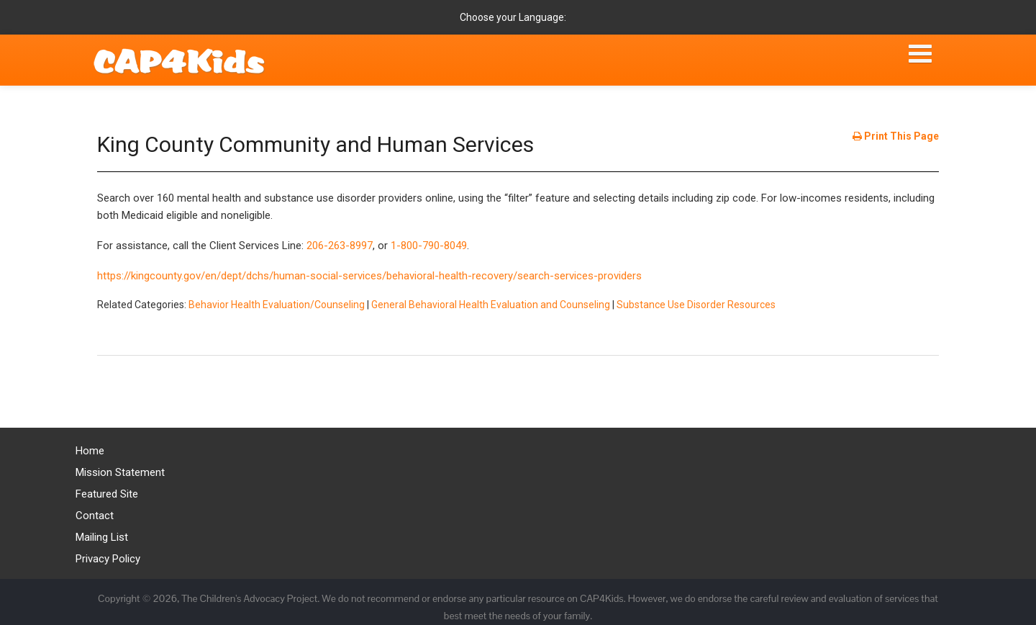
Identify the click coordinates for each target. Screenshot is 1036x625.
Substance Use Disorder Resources (696, 304)
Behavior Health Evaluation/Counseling (276, 304)
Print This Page (896, 136)
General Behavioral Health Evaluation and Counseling (490, 304)
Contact (95, 515)
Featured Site (107, 493)
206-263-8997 (339, 245)
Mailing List (102, 537)
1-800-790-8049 (429, 245)
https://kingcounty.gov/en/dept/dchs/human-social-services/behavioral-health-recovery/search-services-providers (369, 275)
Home (90, 450)
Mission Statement (120, 472)
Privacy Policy (108, 558)
